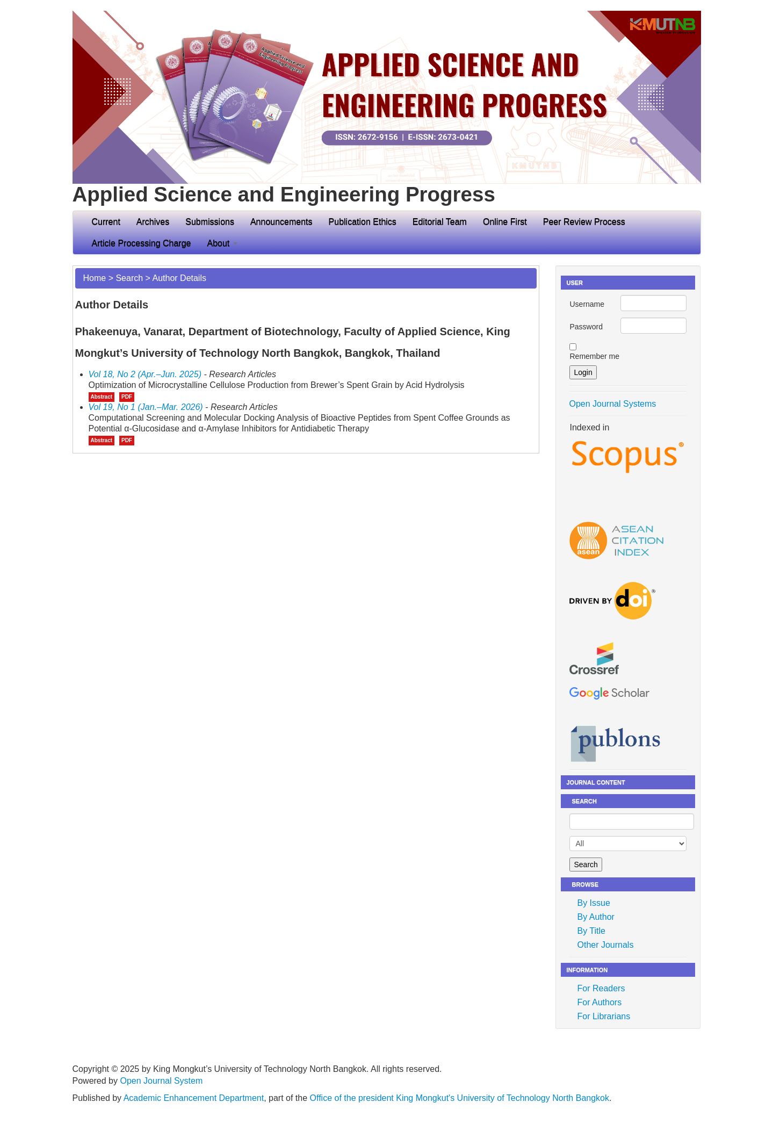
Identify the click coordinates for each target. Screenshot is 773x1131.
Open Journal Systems (612, 403)
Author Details (179, 278)
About (222, 243)
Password (585, 326)
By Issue (593, 902)
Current (106, 221)
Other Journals (605, 944)
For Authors (599, 1002)
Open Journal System (161, 1080)
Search (129, 278)
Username (586, 304)
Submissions (209, 221)
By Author (595, 916)
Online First (505, 221)
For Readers (601, 988)
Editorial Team (440, 221)
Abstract (102, 397)
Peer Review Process (584, 221)
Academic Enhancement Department (194, 1098)
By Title (591, 930)
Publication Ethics (362, 221)
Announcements (281, 221)
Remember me (594, 356)
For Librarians (603, 1016)
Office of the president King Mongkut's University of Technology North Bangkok (459, 1098)
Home (94, 278)
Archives (152, 221)
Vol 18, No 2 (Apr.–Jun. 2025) (145, 374)
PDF (126, 397)
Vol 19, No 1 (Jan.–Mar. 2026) (146, 407)
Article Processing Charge (141, 243)
